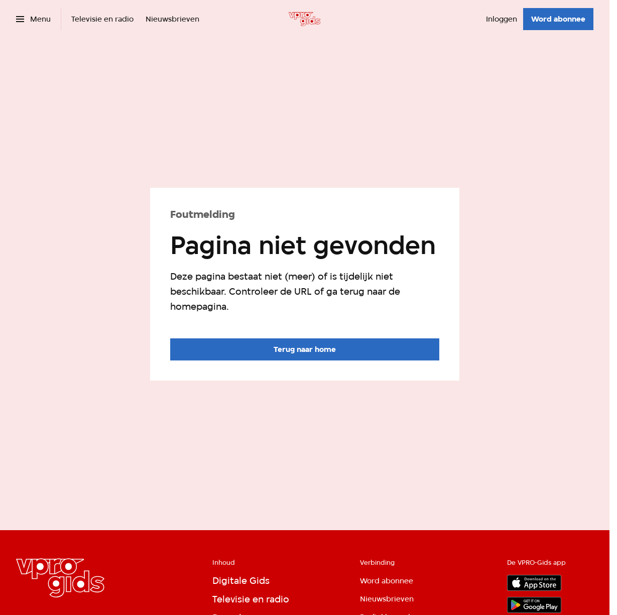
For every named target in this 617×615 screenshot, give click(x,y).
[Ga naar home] (304, 19)
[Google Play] (534, 605)
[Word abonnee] (558, 19)
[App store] (534, 583)
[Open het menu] (33, 19)
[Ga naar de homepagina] (304, 349)
